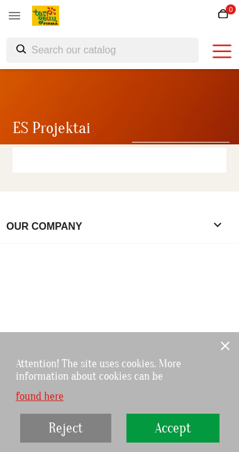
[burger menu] (222, 51)
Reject (65, 428)
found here (40, 396)
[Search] (102, 50)
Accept (173, 428)
